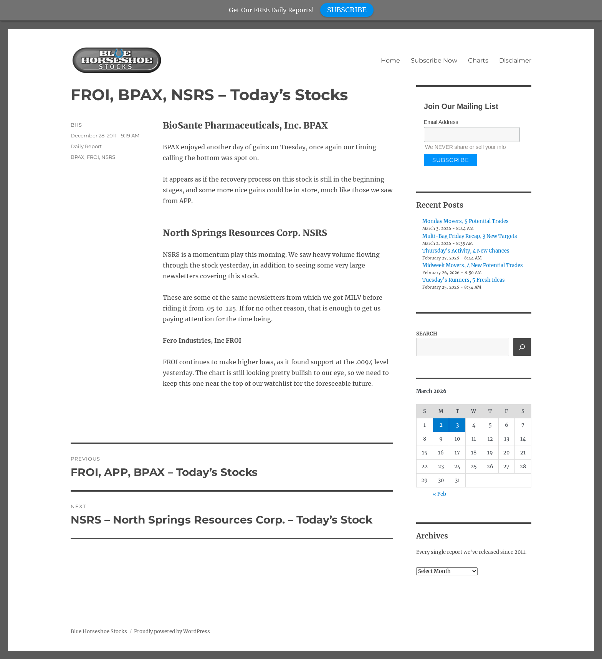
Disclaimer (515, 60)
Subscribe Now (434, 60)
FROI (93, 157)
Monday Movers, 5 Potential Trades (465, 221)
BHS (76, 125)
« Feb (439, 494)
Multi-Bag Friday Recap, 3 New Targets (469, 236)
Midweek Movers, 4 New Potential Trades (472, 265)
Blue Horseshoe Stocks (99, 631)
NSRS (108, 157)
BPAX (77, 157)
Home (390, 60)
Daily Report (86, 146)
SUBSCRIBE (347, 9)
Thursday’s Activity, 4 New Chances (465, 251)
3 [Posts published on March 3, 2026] (457, 425)
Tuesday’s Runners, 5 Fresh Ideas (463, 280)
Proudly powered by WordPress (172, 631)
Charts (478, 60)
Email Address (441, 122)
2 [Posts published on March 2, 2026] (441, 425)
